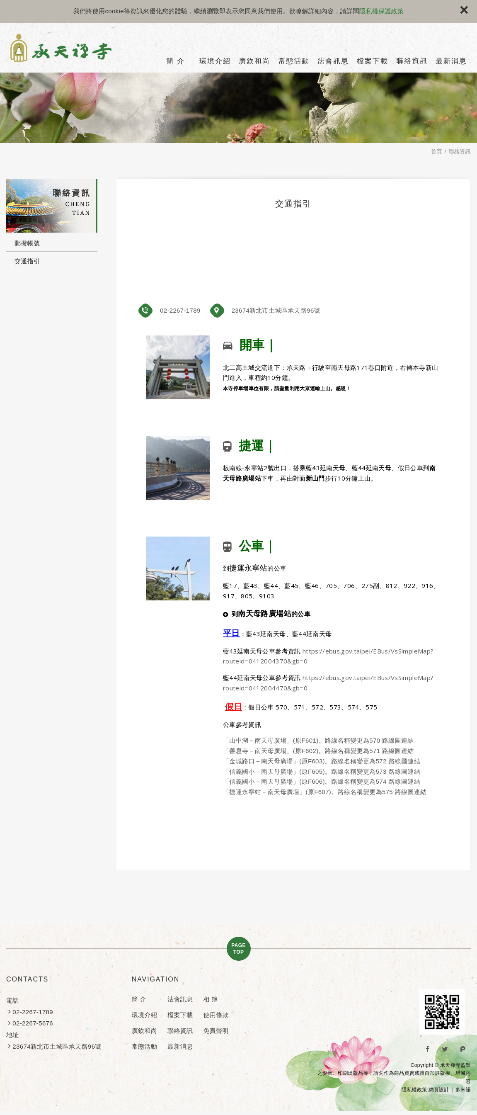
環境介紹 (215, 61)
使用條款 (215, 1014)
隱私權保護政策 (381, 11)
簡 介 (175, 61)
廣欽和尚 (254, 61)
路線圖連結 (398, 740)
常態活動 (294, 61)
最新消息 (451, 61)
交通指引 (27, 261)
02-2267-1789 (180, 310)
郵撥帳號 (27, 243)
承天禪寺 (67, 49)
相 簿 (210, 999)
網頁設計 (439, 1090)
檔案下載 (372, 61)
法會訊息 (333, 61)
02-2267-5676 (32, 1023)
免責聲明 (215, 1030)
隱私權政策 (414, 1090)
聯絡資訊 (412, 61)
